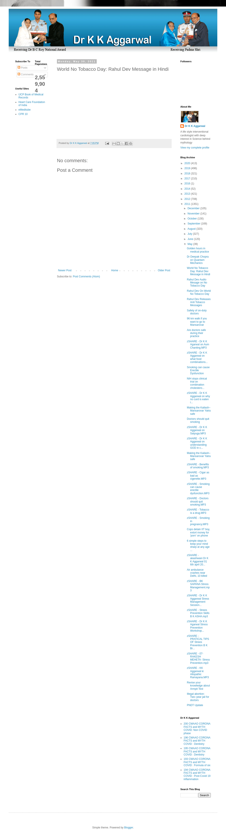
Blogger (128, 827)
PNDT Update (195, 705)
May (190, 244)
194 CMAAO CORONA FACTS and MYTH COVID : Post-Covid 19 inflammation (197, 774)
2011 (187, 204)
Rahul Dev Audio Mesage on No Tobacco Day (197, 282)
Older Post (164, 270)
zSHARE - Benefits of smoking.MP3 (198, 466)
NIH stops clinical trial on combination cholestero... (197, 383)
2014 (187, 188)
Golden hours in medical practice (198, 250)
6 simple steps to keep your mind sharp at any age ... (198, 545)
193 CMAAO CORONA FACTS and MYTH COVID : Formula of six (197, 762)
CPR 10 (23, 114)
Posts (22, 67)
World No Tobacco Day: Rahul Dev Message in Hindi (198, 271)
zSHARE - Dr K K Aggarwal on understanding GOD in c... (197, 443)
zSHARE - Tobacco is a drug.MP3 (198, 511)
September (194, 223)
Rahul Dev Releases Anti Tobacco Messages (199, 302)
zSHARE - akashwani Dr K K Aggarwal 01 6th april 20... (197, 560)
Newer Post (64, 270)
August (192, 228)
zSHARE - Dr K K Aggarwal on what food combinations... (197, 357)
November (194, 213)
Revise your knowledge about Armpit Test (198, 685)
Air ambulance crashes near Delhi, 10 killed (197, 573)
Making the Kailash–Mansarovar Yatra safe (199, 410)
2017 (187, 178)
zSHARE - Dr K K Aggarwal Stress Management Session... (198, 600)
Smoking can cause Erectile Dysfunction (198, 370)
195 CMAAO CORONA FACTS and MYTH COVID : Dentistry (197, 751)
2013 (187, 193)
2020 (187, 163)
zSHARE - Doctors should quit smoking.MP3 (197, 501)
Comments (25, 74)
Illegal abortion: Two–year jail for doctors (198, 697)
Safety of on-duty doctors (197, 312)
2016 (187, 183)
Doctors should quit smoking (198, 420)
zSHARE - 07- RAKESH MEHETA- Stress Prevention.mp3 (198, 658)
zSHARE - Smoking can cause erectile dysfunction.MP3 (198, 488)
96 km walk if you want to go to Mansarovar (197, 321)
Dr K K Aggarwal (195, 126)
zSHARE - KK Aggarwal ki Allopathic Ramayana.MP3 (198, 672)
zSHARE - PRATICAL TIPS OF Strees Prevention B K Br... (198, 642)
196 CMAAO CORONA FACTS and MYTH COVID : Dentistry (197, 740)
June (191, 239)
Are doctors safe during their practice (196, 333)
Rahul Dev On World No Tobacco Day (199, 292)
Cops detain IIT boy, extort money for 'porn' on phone (198, 532)
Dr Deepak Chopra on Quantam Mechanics (198, 260)
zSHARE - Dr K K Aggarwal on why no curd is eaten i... (198, 397)
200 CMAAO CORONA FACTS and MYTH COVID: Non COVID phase (197, 728)
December (194, 208)
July (190, 233)
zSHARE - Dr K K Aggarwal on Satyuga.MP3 (197, 430)
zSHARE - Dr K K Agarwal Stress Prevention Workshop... (197, 626)
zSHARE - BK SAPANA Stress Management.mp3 (198, 586)
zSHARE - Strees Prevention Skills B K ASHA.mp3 (198, 613)
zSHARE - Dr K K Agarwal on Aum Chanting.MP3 (198, 344)
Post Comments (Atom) (86, 276)
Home (114, 270)
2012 (187, 199)
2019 (187, 168)
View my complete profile (194, 147)
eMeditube (24, 109)
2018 (187, 173)
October (193, 218)
